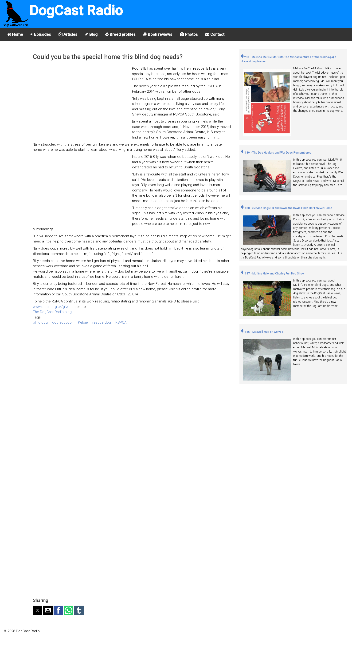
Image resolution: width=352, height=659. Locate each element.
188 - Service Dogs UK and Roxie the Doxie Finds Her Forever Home (286, 208)
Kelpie (83, 322)
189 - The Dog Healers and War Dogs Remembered (276, 152)
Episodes (41, 34)
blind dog (40, 322)
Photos (189, 34)
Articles (68, 34)
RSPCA (120, 322)
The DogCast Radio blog (52, 312)
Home (15, 34)
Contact (214, 34)
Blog (91, 34)
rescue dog (101, 322)
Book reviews (157, 34)
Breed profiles (120, 34)
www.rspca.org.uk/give (51, 307)
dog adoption (63, 322)
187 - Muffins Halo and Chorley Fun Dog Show (272, 273)
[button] (37, 610)
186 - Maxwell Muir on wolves (262, 331)
